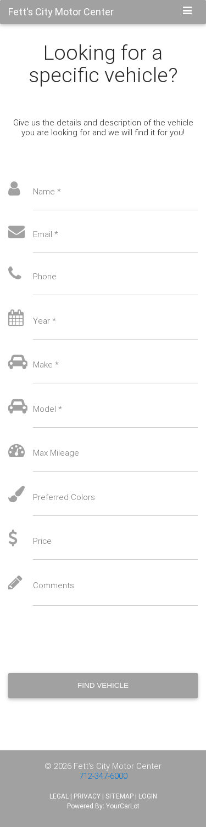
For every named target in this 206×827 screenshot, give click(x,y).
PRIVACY (87, 796)
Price (42, 541)
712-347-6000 (103, 776)
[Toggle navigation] (187, 11)
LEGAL (59, 796)
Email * (45, 234)
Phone (45, 277)
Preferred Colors (64, 497)
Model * (47, 409)
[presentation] (91, 639)
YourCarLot (123, 806)
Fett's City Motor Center (118, 766)
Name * (47, 192)
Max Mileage (56, 453)
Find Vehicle (103, 685)
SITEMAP (119, 796)
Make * (46, 365)
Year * (44, 321)
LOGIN (147, 796)
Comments (53, 585)
